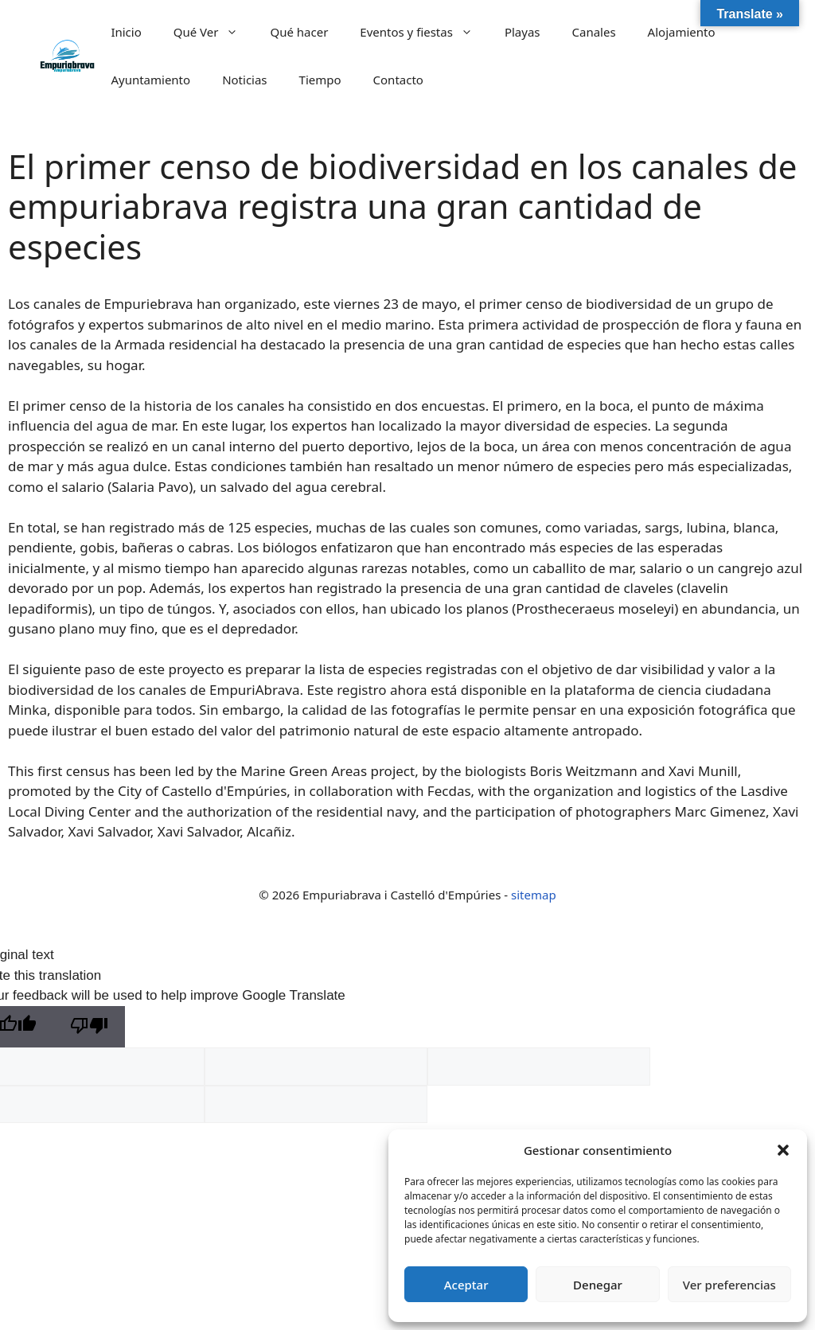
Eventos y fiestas (424, 32)
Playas (522, 32)
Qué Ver (214, 32)
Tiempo (320, 80)
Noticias (244, 80)
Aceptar (466, 1285)
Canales (594, 32)
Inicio (126, 32)
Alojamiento (682, 32)
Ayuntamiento (150, 80)
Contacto (398, 80)
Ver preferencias (729, 1285)
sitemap (533, 895)
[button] (783, 1150)
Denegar (597, 1285)
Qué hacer (299, 32)
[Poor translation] (89, 1027)
